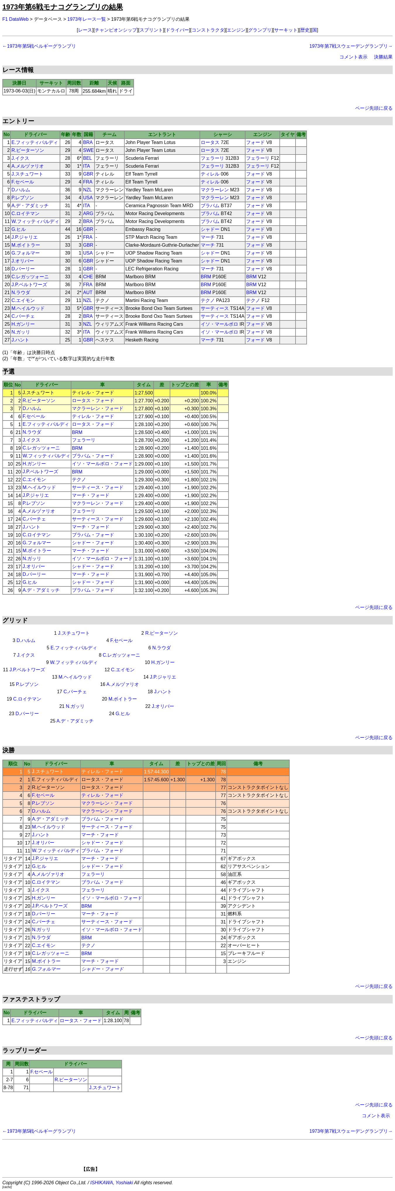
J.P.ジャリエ (24, 237)
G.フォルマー (25, 252)
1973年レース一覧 (86, 19)
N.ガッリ (20, 332)
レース (85, 30)
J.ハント (20, 339)
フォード (255, 142)
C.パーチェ (23, 316)
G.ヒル (18, 229)
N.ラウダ (20, 292)
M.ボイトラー (25, 245)
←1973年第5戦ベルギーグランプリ (39, 46)
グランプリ (260, 30)
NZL (87, 189)
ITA (86, 166)
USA (88, 197)
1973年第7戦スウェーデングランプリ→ (351, 46)
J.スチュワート (27, 173)
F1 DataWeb (15, 19)
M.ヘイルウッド (28, 308)
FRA (87, 181)
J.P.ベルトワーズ (29, 284)
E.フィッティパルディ (34, 142)
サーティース (215, 308)
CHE (88, 276)
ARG (88, 213)
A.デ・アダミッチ (30, 205)
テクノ (208, 300)
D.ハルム (20, 189)
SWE (88, 150)
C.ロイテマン (25, 213)
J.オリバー (22, 260)
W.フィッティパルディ (35, 221)
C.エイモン (23, 300)
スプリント (151, 30)
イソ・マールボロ (219, 324)
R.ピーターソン (27, 150)
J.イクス (20, 158)
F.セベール (22, 181)
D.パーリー (23, 268)
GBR (88, 173)
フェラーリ (212, 158)
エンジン (236, 30)
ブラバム (210, 205)
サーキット (286, 30)
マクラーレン (215, 189)
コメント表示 (353, 56)
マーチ (208, 237)
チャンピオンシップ (116, 30)
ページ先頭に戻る (374, 108)
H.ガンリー (23, 324)
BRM (206, 276)
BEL (87, 158)
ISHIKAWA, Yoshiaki (111, 1182)
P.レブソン (22, 197)
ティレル (210, 173)
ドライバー (177, 30)
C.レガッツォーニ (30, 276)
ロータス (210, 142)
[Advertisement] (207, 1157)
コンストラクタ (208, 30)
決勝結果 (383, 56)
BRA (88, 142)
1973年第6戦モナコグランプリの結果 (62, 7)
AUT (87, 292)
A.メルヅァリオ (27, 166)
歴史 (305, 30)
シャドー (210, 229)
